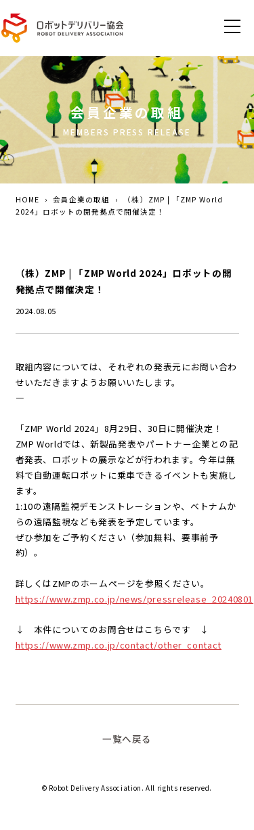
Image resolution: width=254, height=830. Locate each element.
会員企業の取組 (81, 199)
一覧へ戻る (127, 738)
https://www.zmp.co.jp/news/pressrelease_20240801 (135, 598)
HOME (27, 199)
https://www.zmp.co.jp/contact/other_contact (118, 644)
